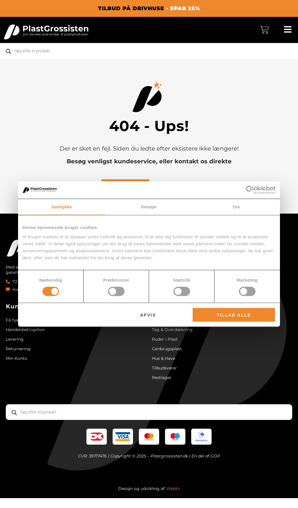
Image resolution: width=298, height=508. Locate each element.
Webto (173, 498)
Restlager (161, 386)
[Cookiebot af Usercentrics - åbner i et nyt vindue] (250, 190)
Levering (15, 345)
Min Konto (16, 366)
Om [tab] (236, 206)
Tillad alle (234, 314)
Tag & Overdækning (172, 334)
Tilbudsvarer (164, 376)
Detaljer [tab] (149, 206)
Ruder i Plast (165, 345)
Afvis (148, 314)
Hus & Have (163, 366)
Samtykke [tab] (62, 206)
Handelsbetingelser (25, 334)
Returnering (18, 355)
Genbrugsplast (167, 355)
